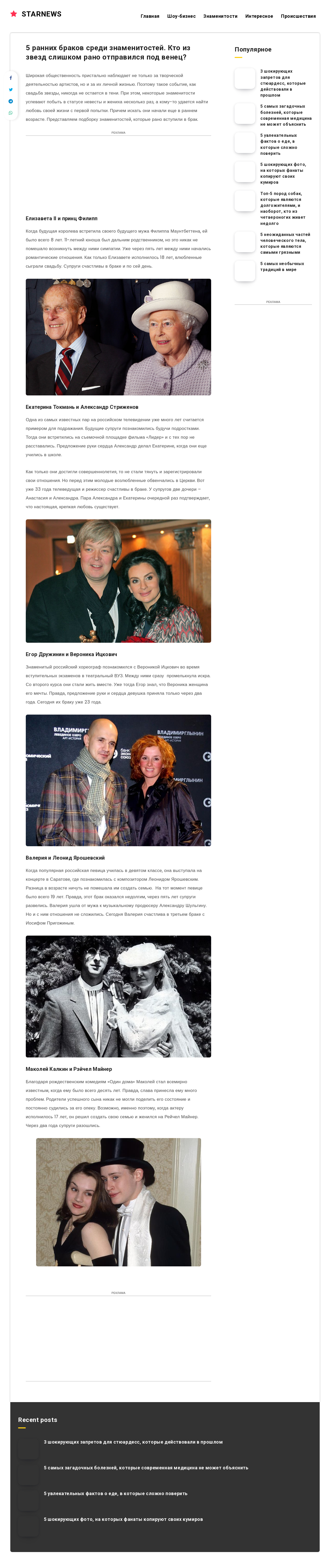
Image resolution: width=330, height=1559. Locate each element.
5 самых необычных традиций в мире (282, 266)
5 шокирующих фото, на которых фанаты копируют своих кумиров (283, 173)
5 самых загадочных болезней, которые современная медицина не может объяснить (286, 115)
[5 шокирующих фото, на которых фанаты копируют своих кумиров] (245, 172)
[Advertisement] (118, 178)
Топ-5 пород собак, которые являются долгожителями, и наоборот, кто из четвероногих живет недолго (283, 208)
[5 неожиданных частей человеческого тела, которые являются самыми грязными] (245, 242)
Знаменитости (220, 16)
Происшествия (298, 16)
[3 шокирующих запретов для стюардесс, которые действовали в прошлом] (245, 78)
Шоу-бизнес (181, 16)
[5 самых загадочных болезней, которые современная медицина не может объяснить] (245, 113)
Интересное (259, 16)
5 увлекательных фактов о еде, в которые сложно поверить (278, 144)
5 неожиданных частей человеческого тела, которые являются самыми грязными (285, 243)
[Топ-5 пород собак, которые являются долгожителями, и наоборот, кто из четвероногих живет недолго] (245, 201)
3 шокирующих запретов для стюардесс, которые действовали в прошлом (283, 83)
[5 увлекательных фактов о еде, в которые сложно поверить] (245, 142)
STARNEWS (36, 14)
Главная (150, 16)
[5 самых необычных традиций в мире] (245, 271)
